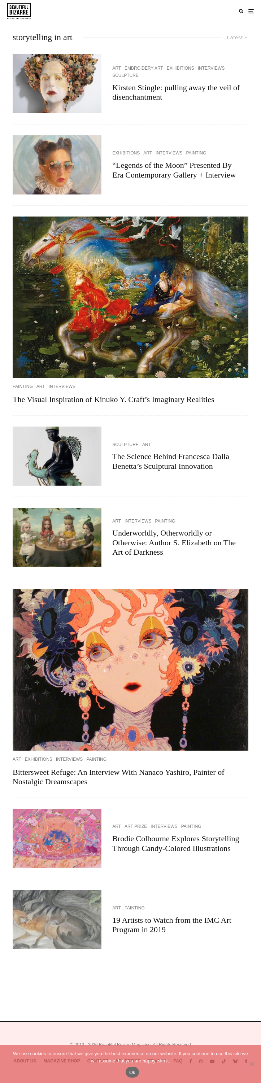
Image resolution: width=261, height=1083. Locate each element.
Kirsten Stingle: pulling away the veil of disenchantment (176, 92)
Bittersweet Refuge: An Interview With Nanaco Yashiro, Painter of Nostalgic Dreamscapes (118, 777)
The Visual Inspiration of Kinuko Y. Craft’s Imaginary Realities (113, 399)
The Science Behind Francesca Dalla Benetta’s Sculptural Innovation (170, 461)
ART (116, 68)
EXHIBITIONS (180, 68)
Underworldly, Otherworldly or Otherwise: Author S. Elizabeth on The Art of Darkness (174, 542)
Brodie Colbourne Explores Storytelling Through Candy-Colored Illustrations (175, 843)
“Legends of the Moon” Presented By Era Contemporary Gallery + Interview (174, 170)
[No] (252, 1063)
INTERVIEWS (211, 68)
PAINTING (196, 153)
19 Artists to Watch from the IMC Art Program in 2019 (171, 925)
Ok (132, 1072)
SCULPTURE (125, 75)
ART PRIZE (136, 826)
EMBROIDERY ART (144, 68)
